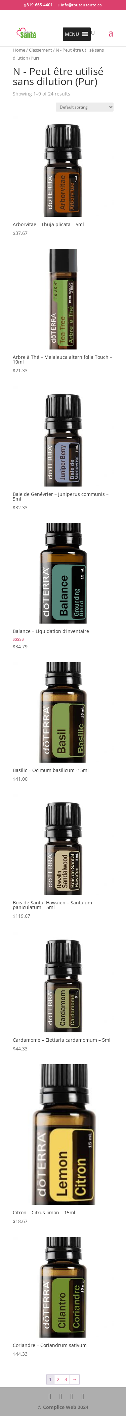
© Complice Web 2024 (63, 1407)
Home (19, 50)
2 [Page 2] (58, 1379)
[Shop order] (85, 107)
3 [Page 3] (66, 1379)
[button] (72, 34)
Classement (40, 50)
